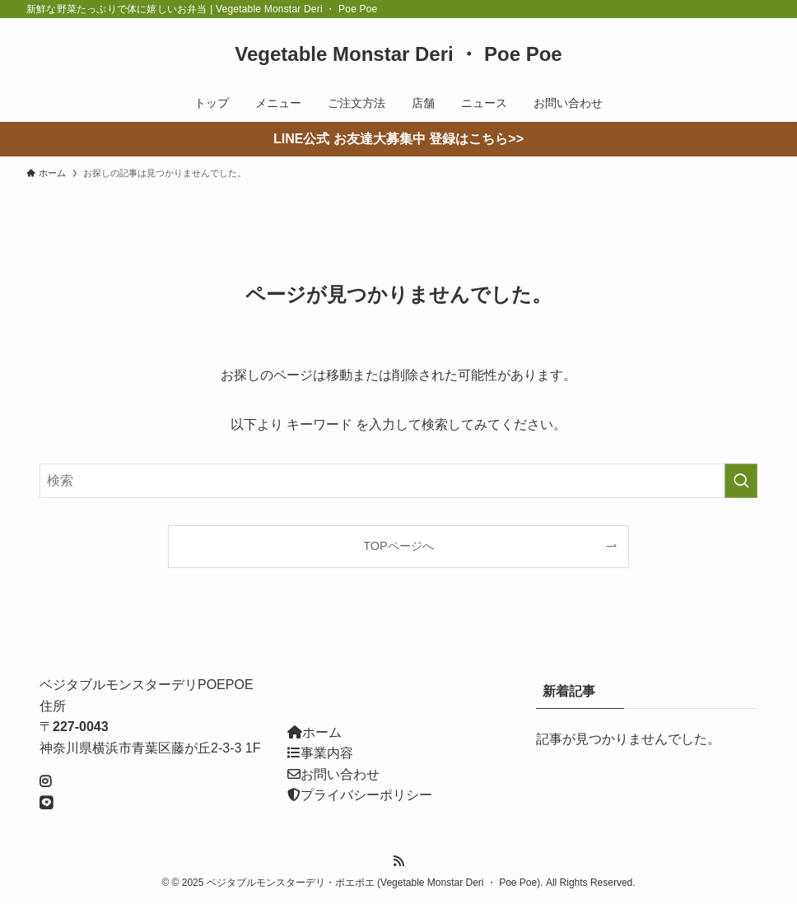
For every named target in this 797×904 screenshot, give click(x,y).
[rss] (398, 861)
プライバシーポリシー (366, 795)
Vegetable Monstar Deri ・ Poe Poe (398, 54)
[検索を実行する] (741, 481)
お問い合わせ (340, 774)
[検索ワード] (398, 481)
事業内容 (327, 753)
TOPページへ (398, 545)
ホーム (322, 732)
